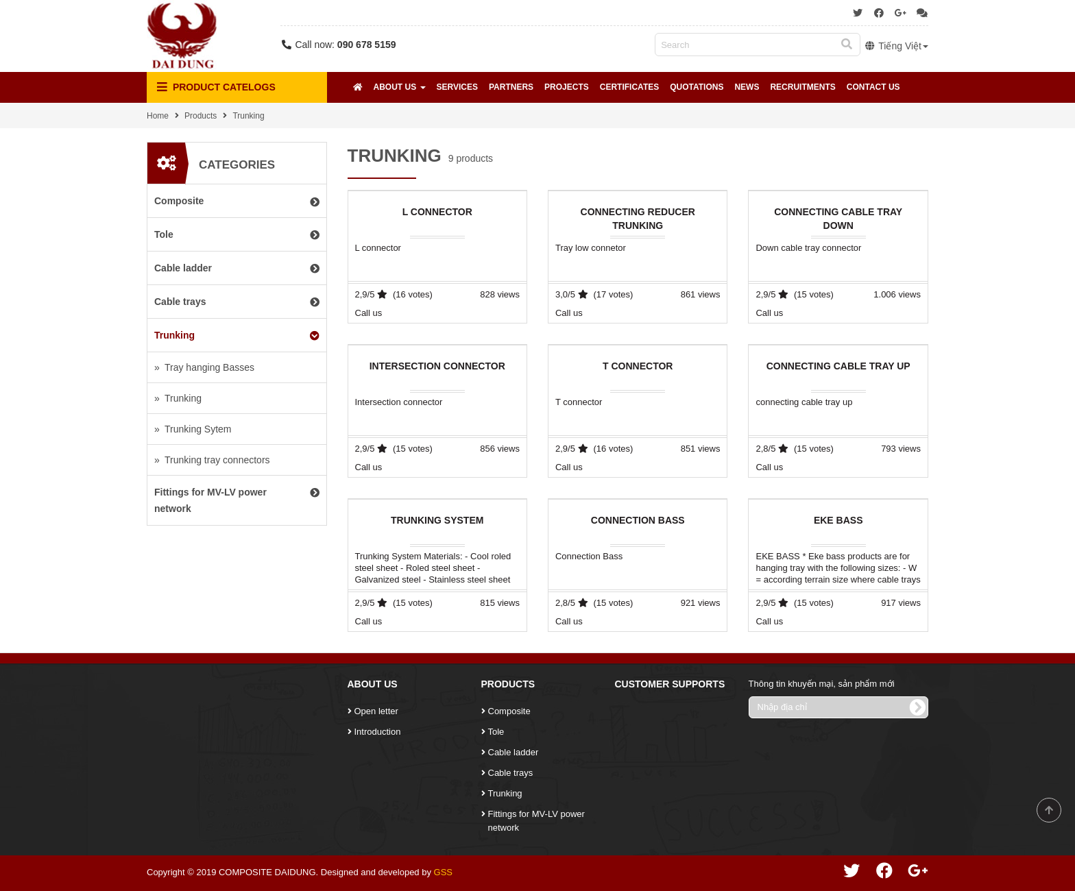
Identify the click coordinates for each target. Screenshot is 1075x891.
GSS (443, 872)
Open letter (376, 711)
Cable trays (510, 773)
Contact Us (873, 87)
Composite (509, 711)
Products (200, 116)
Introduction (377, 732)
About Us (400, 87)
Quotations (696, 87)
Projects (566, 87)
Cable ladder (513, 752)
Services (457, 87)
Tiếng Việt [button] (896, 45)
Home (158, 116)
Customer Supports (670, 684)
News (746, 87)
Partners (511, 87)
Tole (496, 732)
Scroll (1049, 810)
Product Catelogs (216, 87)
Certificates (629, 87)
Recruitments (802, 87)
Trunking (248, 116)
